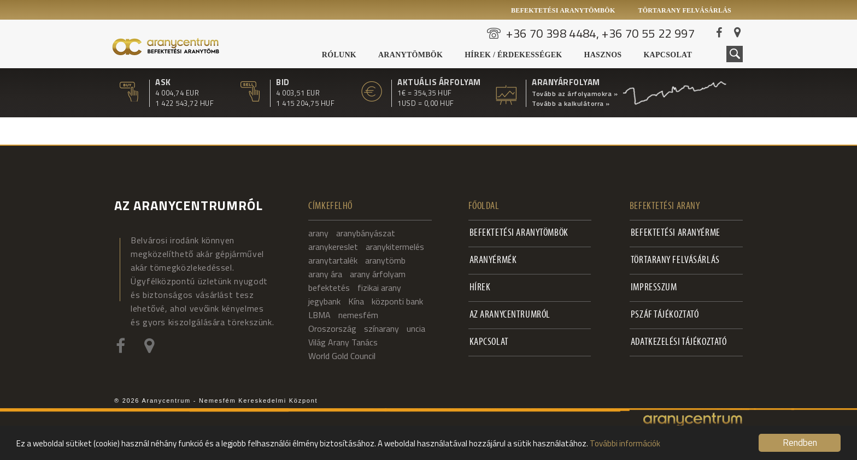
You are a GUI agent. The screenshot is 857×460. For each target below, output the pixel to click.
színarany (381, 328)
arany (318, 233)
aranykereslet (333, 246)
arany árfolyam (378, 273)
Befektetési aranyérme (675, 233)
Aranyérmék (493, 260)
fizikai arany (379, 287)
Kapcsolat (667, 55)
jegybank (324, 301)
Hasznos (603, 55)
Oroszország (332, 328)
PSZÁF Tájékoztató (665, 315)
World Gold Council (341, 355)
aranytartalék (332, 260)
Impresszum (654, 288)
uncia (416, 328)
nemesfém (358, 314)
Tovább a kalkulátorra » (571, 104)
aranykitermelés (395, 246)
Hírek (480, 288)
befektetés (329, 287)
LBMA (319, 314)
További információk (625, 443)
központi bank (397, 301)
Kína (356, 301)
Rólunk (339, 55)
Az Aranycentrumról (509, 315)
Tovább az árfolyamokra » (575, 94)
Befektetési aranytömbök (563, 10)
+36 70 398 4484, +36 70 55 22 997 (600, 33)
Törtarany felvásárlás (684, 10)
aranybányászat (365, 233)
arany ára (325, 273)
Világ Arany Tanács (343, 342)
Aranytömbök (410, 55)
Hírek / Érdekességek (513, 55)
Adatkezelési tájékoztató (679, 342)
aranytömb (385, 260)
